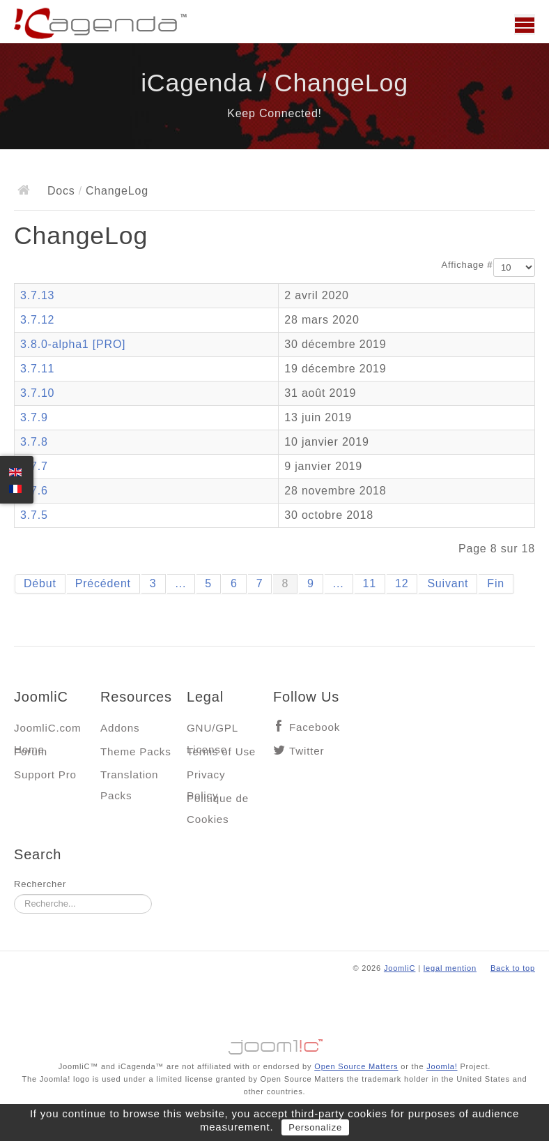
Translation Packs (129, 778)
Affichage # (467, 264)
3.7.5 (34, 515)
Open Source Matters (356, 1066)
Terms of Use (221, 751)
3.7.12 (37, 320)
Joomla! (441, 1066)
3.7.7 (34, 466)
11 (369, 583)
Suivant (447, 583)
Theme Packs (135, 751)
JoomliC (400, 968)
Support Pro (45, 774)
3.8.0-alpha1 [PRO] (72, 344)
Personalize (315, 1127)
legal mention (450, 968)
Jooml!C (274, 1043)
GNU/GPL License (212, 731)
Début (40, 583)
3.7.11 (37, 369)
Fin (495, 583)
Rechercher (40, 884)
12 (401, 583)
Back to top (512, 968)
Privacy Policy (206, 778)
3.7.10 (37, 393)
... (181, 583)
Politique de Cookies (218, 801)
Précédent (103, 583)
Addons (119, 728)
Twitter (306, 751)
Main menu (524, 24)
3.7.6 (34, 491)
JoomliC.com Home (48, 731)
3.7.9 (34, 417)
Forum (30, 751)
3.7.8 (34, 442)
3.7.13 (37, 295)
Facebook (314, 727)
